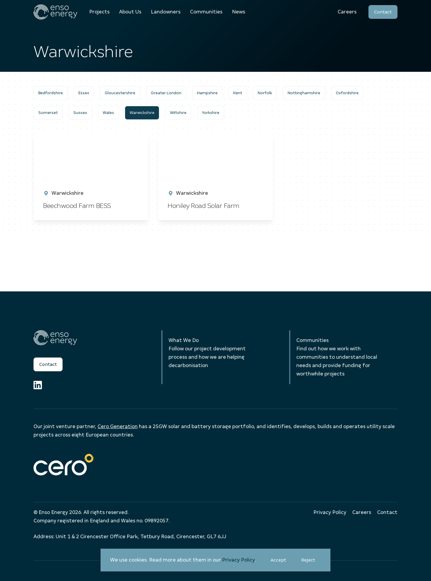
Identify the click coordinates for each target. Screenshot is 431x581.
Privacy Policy (238, 560)
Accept (281, 562)
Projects (99, 12)
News (238, 12)
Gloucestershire (120, 93)
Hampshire (207, 93)
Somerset (48, 112)
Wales (108, 112)
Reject (311, 562)
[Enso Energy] (55, 11)
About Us (130, 12)
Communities (206, 12)
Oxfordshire (347, 93)
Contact (383, 12)
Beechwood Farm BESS (77, 205)
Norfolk (265, 93)
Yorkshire (210, 112)
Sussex (80, 112)
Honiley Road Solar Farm (204, 205)
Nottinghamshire (304, 93)
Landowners (165, 12)
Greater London (166, 93)
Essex (83, 93)
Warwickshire (142, 112)
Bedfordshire (50, 93)
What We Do (184, 340)
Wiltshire (178, 112)
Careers (347, 12)
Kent (237, 93)
